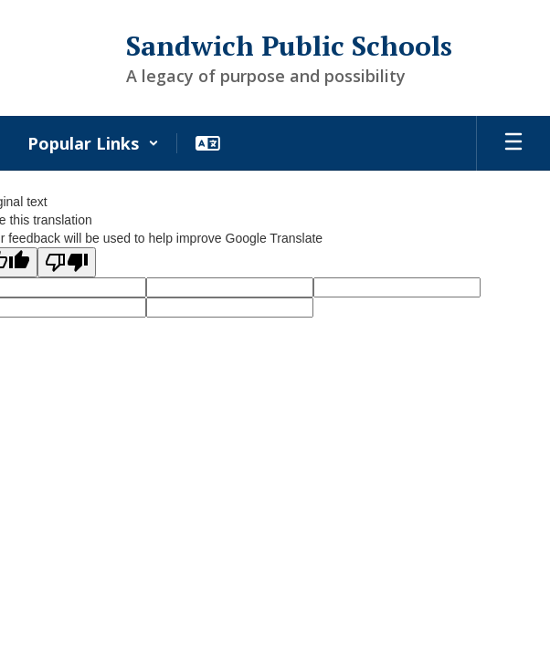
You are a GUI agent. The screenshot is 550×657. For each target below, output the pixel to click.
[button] (93, 143)
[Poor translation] (66, 262)
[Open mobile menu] (513, 143)
